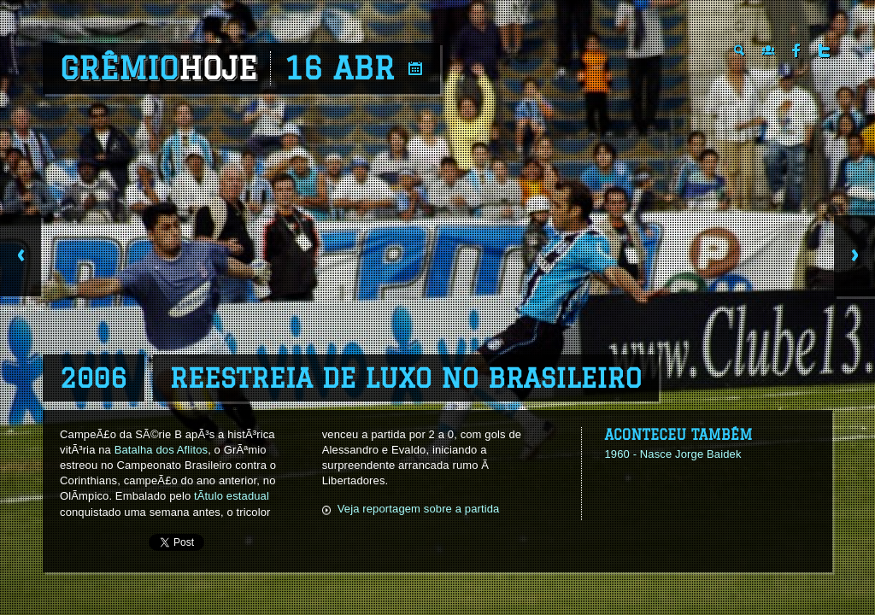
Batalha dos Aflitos (161, 449)
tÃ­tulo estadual (231, 495)
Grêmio (158, 68)
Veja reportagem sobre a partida (419, 508)
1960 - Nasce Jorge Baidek (672, 454)
